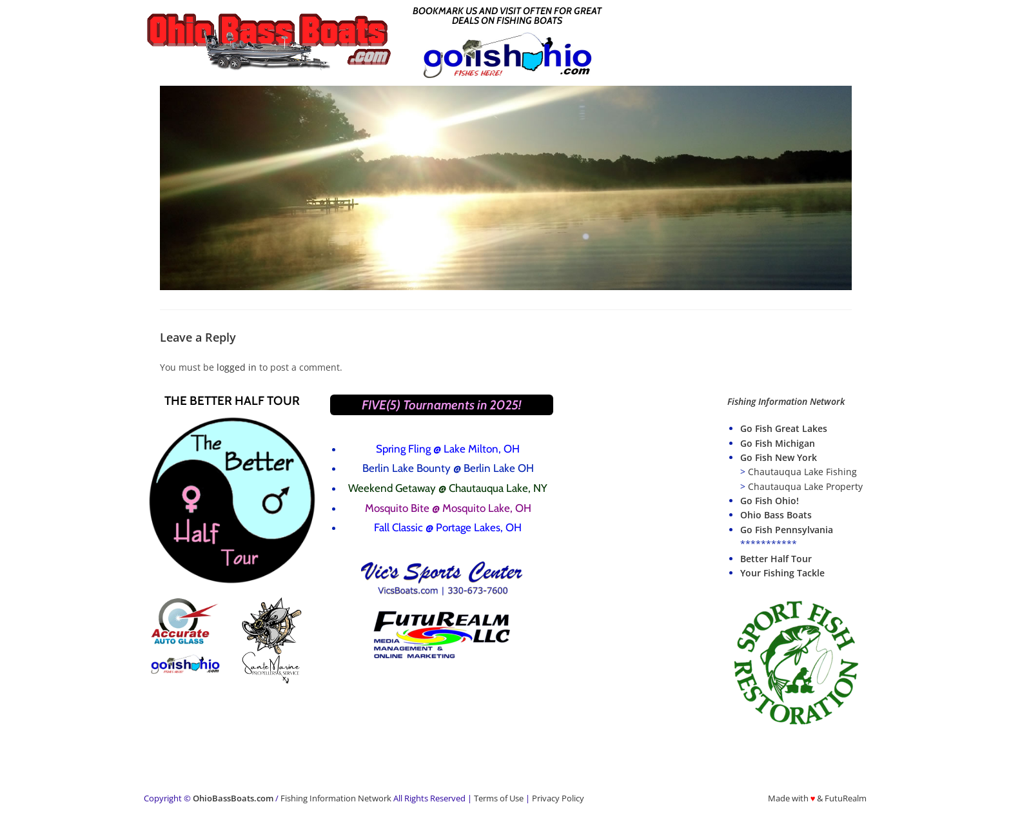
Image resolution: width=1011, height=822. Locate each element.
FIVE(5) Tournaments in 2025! (441, 405)
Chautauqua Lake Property (805, 486)
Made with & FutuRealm (817, 798)
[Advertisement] (741, 40)
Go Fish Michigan (777, 443)
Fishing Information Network (335, 798)
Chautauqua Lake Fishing (802, 471)
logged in (237, 367)
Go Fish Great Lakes (783, 428)
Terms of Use (499, 798)
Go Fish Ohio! (769, 500)
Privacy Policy (558, 798)
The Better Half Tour (232, 400)
